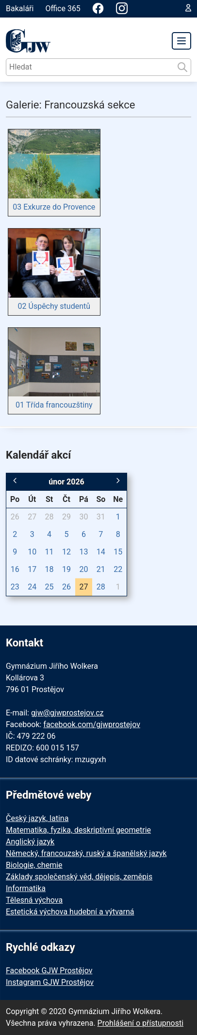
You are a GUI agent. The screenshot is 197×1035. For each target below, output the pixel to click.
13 (83, 551)
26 (15, 516)
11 (49, 551)
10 (32, 551)
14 (101, 551)
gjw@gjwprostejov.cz (67, 712)
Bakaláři (19, 8)
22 (118, 569)
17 (32, 569)
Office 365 (62, 8)
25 (49, 586)
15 (118, 551)
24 (32, 586)
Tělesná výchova (34, 900)
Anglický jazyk (30, 841)
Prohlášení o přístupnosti (141, 1023)
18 (49, 569)
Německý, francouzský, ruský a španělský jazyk (86, 853)
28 (49, 516)
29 (66, 516)
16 (15, 569)
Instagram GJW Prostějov (50, 982)
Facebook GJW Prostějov (49, 970)
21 (101, 569)
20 (83, 569)
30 (83, 516)
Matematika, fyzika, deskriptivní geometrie (78, 830)
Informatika (26, 888)
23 (15, 586)
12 (66, 551)
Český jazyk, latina (37, 818)
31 (101, 516)
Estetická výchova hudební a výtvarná (70, 911)
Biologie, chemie (34, 865)
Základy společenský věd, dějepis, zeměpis (79, 876)
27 (32, 516)
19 (66, 569)
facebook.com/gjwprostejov (91, 724)
